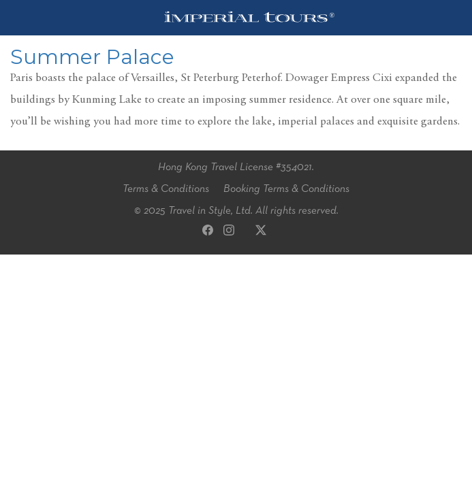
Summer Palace (92, 56)
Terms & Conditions (166, 189)
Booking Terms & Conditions (286, 189)
